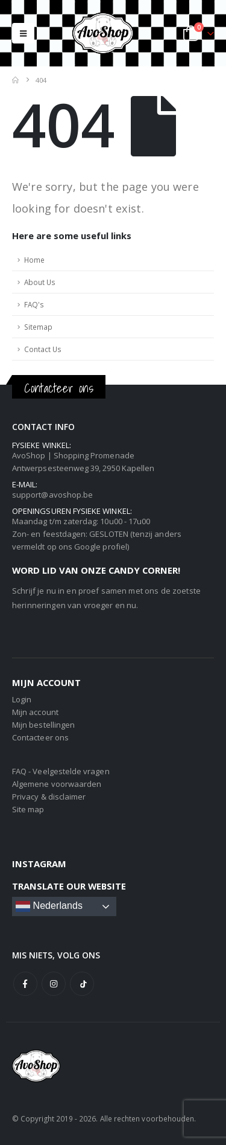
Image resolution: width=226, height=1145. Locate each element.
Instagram (54, 984)
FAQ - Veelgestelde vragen (61, 771)
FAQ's (34, 304)
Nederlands (49, 906)
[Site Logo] (113, 33)
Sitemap (38, 327)
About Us (39, 282)
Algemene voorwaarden (56, 783)
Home (34, 260)
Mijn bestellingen (43, 724)
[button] (23, 33)
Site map (28, 809)
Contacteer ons (40, 737)
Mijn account (35, 712)
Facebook (25, 984)
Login (21, 699)
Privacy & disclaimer (49, 796)
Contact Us (42, 349)
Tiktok (82, 984)
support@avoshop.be (52, 494)
